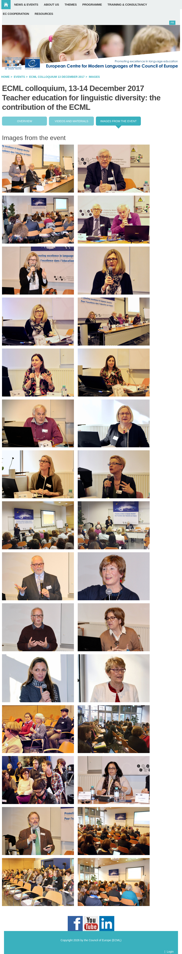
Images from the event (118, 121)
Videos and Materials (71, 121)
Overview (24, 121)
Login (170, 951)
